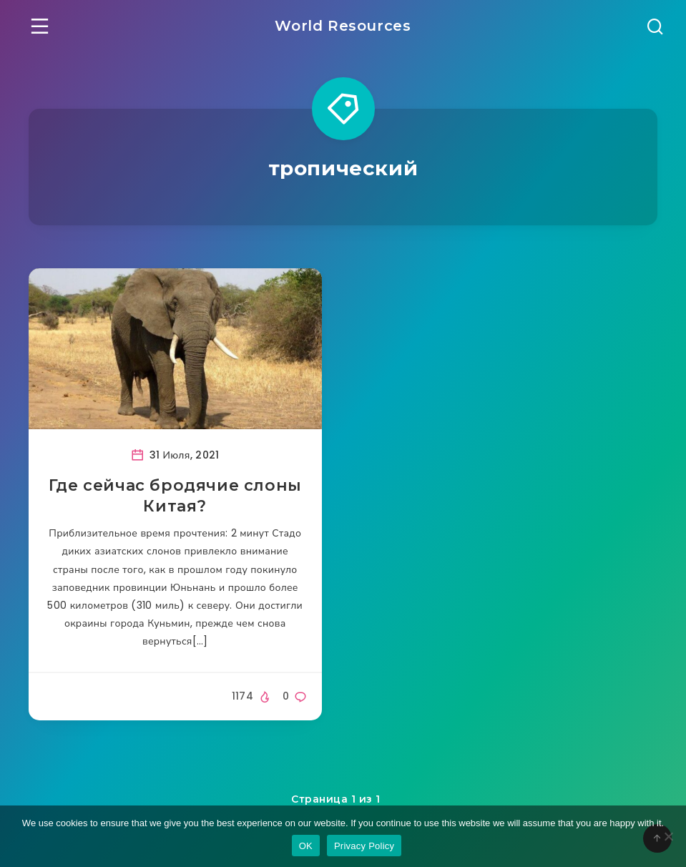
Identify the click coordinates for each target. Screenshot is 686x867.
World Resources (343, 25)
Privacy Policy (364, 846)
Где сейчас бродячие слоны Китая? (175, 496)
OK (306, 846)
